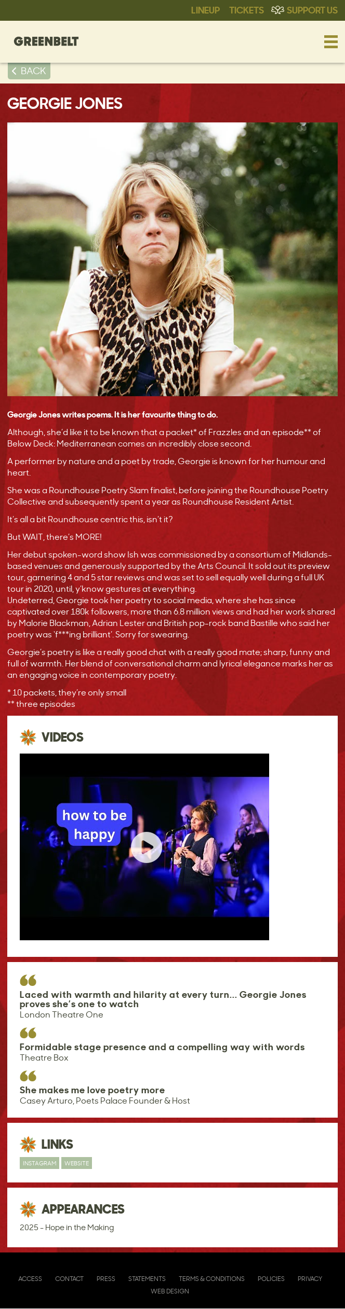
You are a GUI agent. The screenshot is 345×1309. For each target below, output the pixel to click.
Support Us (312, 9)
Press (106, 1278)
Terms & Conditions (212, 1278)
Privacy (310, 1278)
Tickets (246, 9)
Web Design (170, 1291)
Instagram (39, 1163)
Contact (69, 1278)
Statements (147, 1278)
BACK (33, 70)
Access (30, 1278)
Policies (271, 1278)
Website (76, 1163)
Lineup (205, 9)
